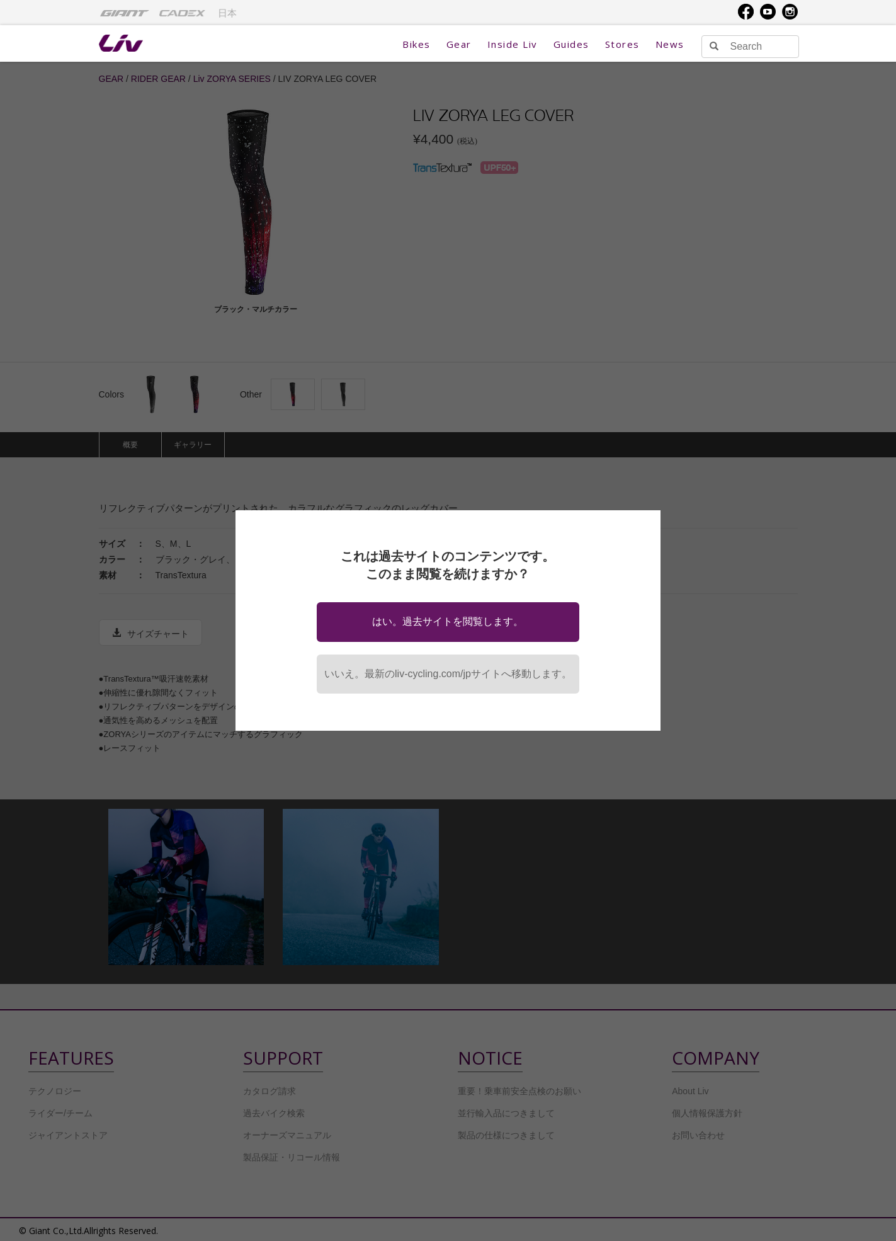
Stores (622, 44)
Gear (459, 44)
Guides (571, 44)
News (669, 44)
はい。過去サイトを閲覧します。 (447, 621)
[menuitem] (125, 12)
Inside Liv (512, 44)
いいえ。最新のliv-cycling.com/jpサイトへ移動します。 (448, 673)
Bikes (416, 44)
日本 (227, 13)
